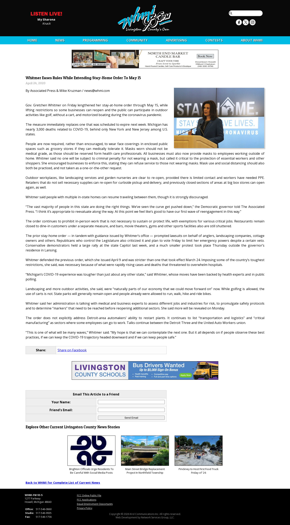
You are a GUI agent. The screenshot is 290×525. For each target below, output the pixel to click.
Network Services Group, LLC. (157, 517)
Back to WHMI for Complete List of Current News (63, 482)
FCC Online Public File (89, 495)
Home (32, 40)
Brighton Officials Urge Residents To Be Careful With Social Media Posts (91, 455)
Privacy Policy (84, 508)
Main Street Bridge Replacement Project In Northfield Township (145, 455)
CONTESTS (214, 40)
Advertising (176, 40)
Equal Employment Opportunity (95, 504)
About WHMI (252, 40)
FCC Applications (86, 499)
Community (137, 40)
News (59, 40)
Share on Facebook (72, 350)
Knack (46, 23)
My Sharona (46, 19)
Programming (95, 40)
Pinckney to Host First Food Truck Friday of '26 (198, 455)
